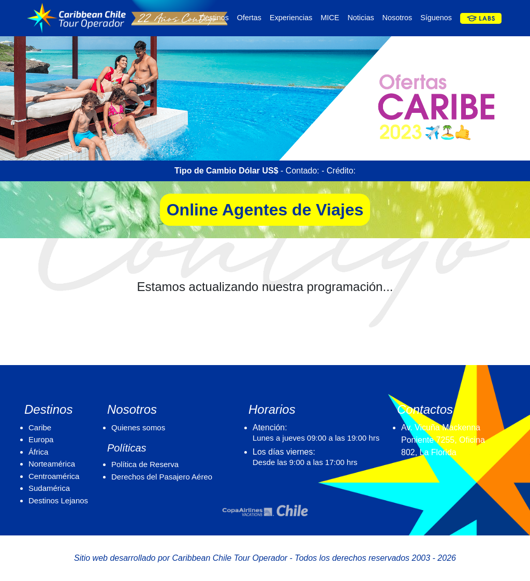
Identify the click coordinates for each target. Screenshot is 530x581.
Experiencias (291, 17)
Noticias (360, 17)
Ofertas (249, 17)
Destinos (214, 17)
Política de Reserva (145, 464)
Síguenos (436, 17)
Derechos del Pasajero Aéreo (161, 476)
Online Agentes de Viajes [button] (265, 209)
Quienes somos (138, 427)
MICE (329, 17)
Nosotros (397, 17)
